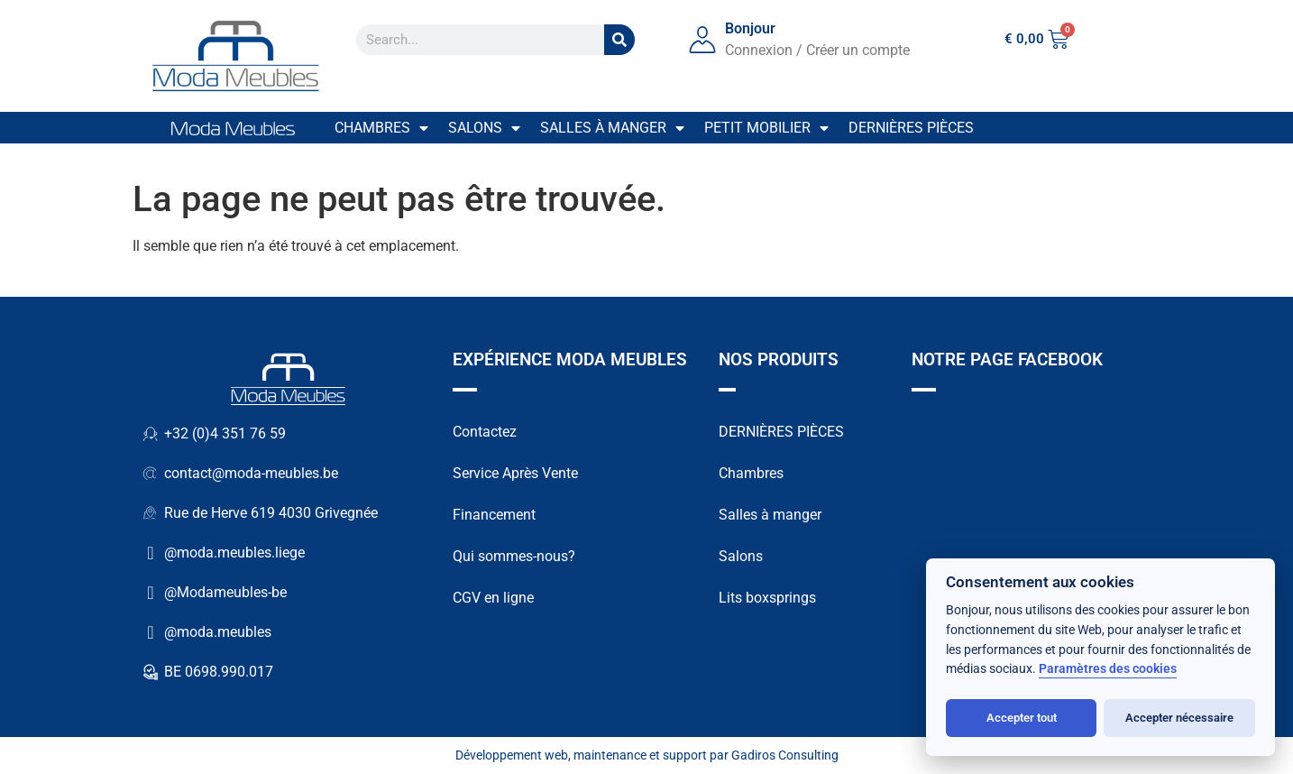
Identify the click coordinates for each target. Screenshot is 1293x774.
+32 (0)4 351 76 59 (225, 433)
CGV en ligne (493, 597)
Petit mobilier (766, 128)
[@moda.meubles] (151, 632)
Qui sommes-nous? (514, 556)
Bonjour (750, 28)
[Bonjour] (702, 39)
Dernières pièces (911, 127)
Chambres (381, 128)
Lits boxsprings (767, 597)
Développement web (511, 755)
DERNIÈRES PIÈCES (781, 431)
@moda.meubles (217, 631)
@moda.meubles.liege (234, 552)
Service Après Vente (515, 473)
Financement (494, 514)
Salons (484, 128)
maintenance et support (640, 755)
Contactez (485, 431)
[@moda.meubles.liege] (151, 553)
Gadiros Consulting (785, 755)
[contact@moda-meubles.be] (151, 474)
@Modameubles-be (225, 592)
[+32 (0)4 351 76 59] (151, 434)
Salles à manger (612, 128)
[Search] (619, 39)
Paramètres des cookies (1108, 669)
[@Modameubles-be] (151, 593)
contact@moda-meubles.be (251, 473)
